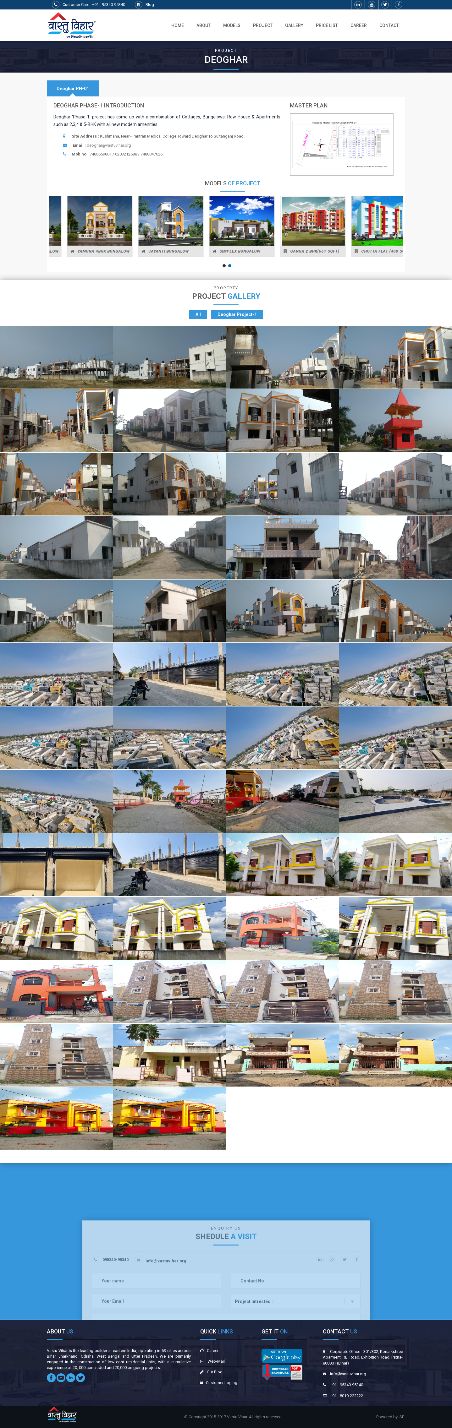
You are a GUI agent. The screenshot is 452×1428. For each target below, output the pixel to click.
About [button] (203, 25)
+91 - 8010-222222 (346, 1395)
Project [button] (263, 25)
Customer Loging (221, 1382)
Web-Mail (216, 1361)
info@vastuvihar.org (348, 1373)
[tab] (73, 88)
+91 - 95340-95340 (346, 1384)
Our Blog (215, 1372)
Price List (327, 25)
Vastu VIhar (237, 1416)
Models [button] (231, 25)
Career (358, 25)
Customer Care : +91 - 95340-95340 (94, 4)
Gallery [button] (294, 25)
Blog (150, 4)
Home (177, 25)
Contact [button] (389, 25)
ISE (401, 1416)
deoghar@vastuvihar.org (108, 145)
